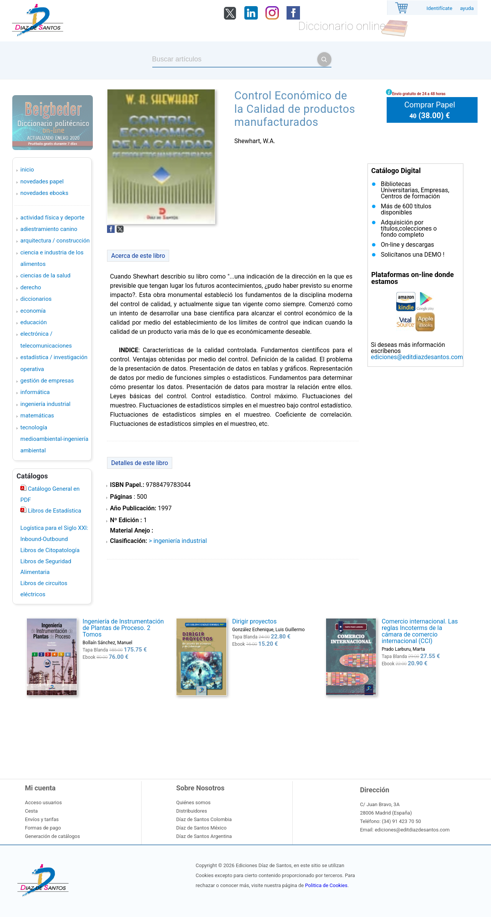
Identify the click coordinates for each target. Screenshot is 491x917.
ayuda (467, 8)
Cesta (31, 811)
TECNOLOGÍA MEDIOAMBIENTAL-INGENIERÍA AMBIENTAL (54, 439)
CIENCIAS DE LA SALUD (45, 275)
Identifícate (439, 8)
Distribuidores (191, 811)
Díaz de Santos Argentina (204, 836)
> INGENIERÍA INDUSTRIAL (178, 540)
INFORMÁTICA (35, 392)
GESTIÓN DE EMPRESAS (47, 380)
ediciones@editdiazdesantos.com (417, 357)
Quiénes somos (193, 802)
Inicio (27, 169)
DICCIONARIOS (35, 298)
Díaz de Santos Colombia (204, 819)
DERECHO (30, 287)
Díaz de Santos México (201, 828)
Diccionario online (342, 26)
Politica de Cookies (326, 885)
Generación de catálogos (52, 836)
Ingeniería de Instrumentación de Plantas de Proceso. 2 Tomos (123, 628)
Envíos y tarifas (42, 819)
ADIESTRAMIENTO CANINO (48, 229)
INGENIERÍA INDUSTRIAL (45, 404)
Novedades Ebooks (44, 193)
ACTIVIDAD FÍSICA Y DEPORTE (52, 217)
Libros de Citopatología (49, 550)
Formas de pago (43, 828)
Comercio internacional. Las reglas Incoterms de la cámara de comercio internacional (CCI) (420, 631)
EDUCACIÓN (33, 322)
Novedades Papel (42, 181)
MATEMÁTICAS (37, 415)
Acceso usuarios (43, 802)
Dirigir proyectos (254, 621)
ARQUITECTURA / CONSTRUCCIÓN (55, 240)
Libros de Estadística (53, 510)
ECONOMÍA (33, 310)
